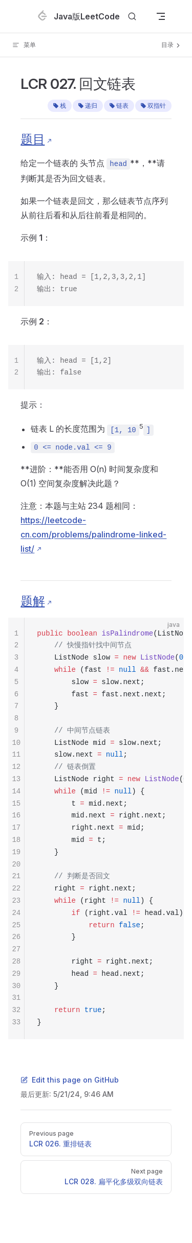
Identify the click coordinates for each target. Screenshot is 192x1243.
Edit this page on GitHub (69, 1079)
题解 (32, 601)
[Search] (132, 17)
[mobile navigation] (160, 16)
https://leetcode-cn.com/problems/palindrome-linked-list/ (93, 534)
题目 (32, 139)
